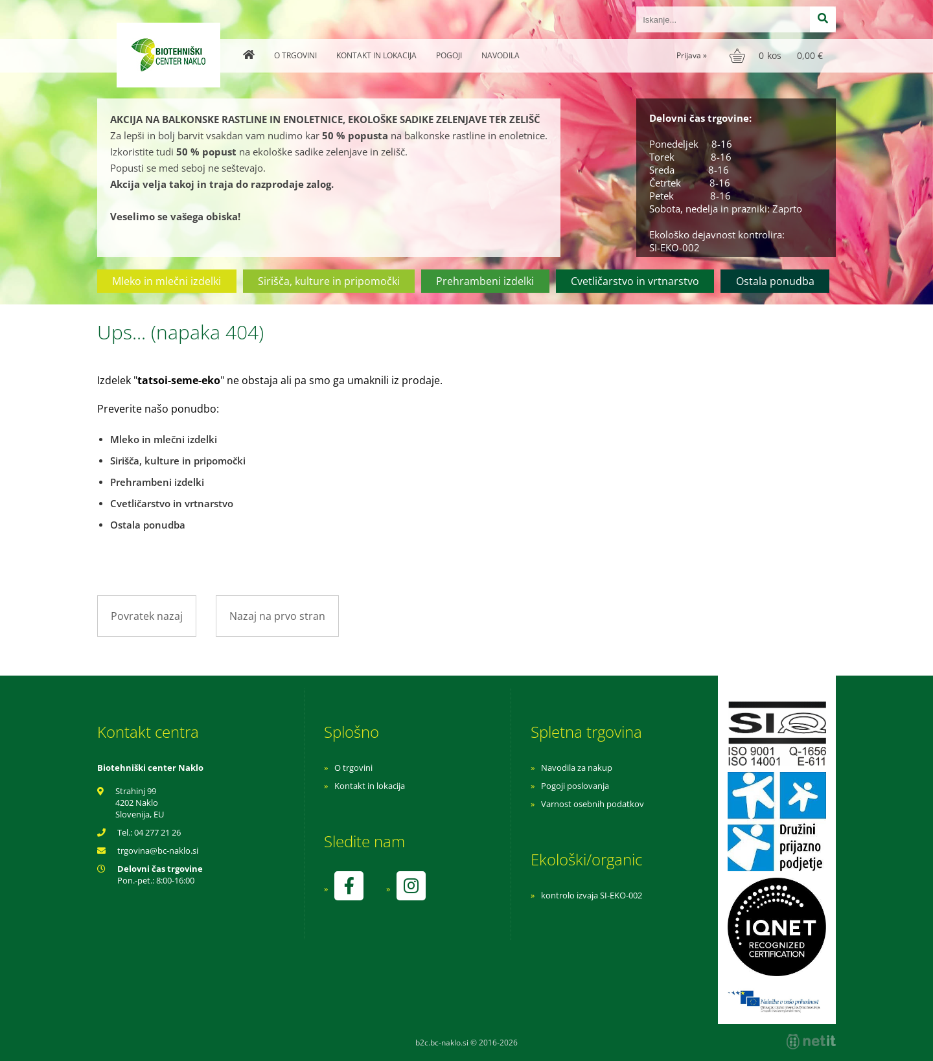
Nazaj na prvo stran (277, 616)
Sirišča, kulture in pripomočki (329, 281)
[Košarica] (778, 56)
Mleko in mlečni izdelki (166, 281)
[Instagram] (410, 885)
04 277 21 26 (157, 832)
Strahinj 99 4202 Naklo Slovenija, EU (139, 802)
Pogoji (449, 55)
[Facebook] (348, 885)
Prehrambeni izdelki (485, 281)
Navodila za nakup (576, 767)
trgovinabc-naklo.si (157, 850)
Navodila (500, 55)
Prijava (691, 55)
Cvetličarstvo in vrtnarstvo (635, 281)
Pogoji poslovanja (575, 786)
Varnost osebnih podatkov (592, 804)
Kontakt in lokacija (376, 55)
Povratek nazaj (147, 616)
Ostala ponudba (775, 281)
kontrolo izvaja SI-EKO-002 (591, 895)
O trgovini (295, 55)
